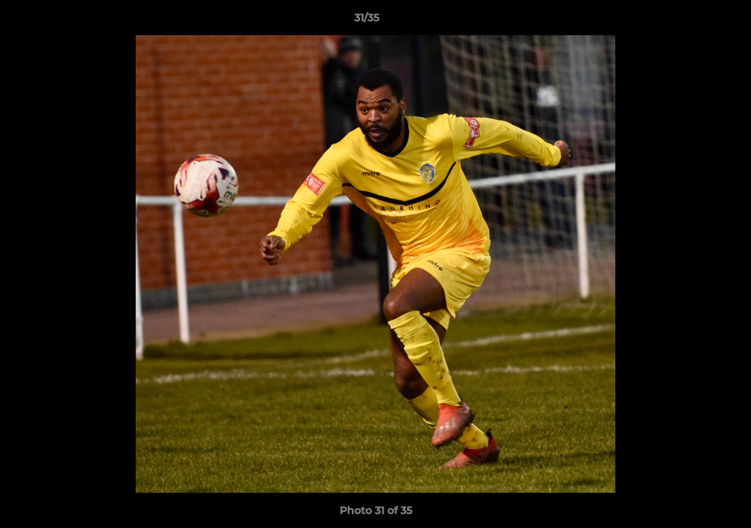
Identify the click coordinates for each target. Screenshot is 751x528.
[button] (689, 21)
